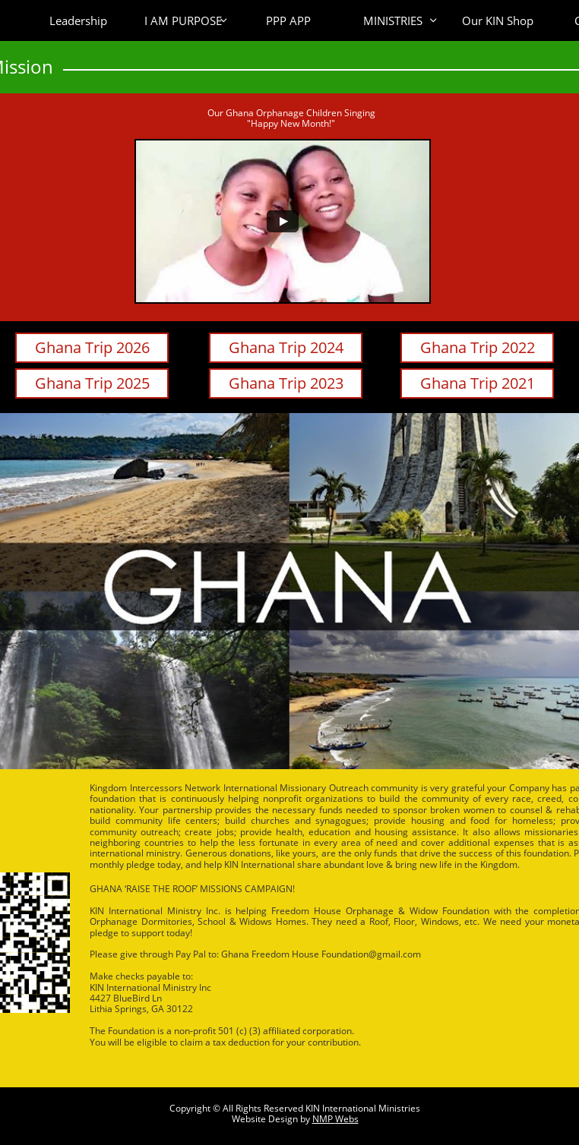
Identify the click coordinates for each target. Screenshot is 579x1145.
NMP (323, 1118)
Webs (347, 1118)
